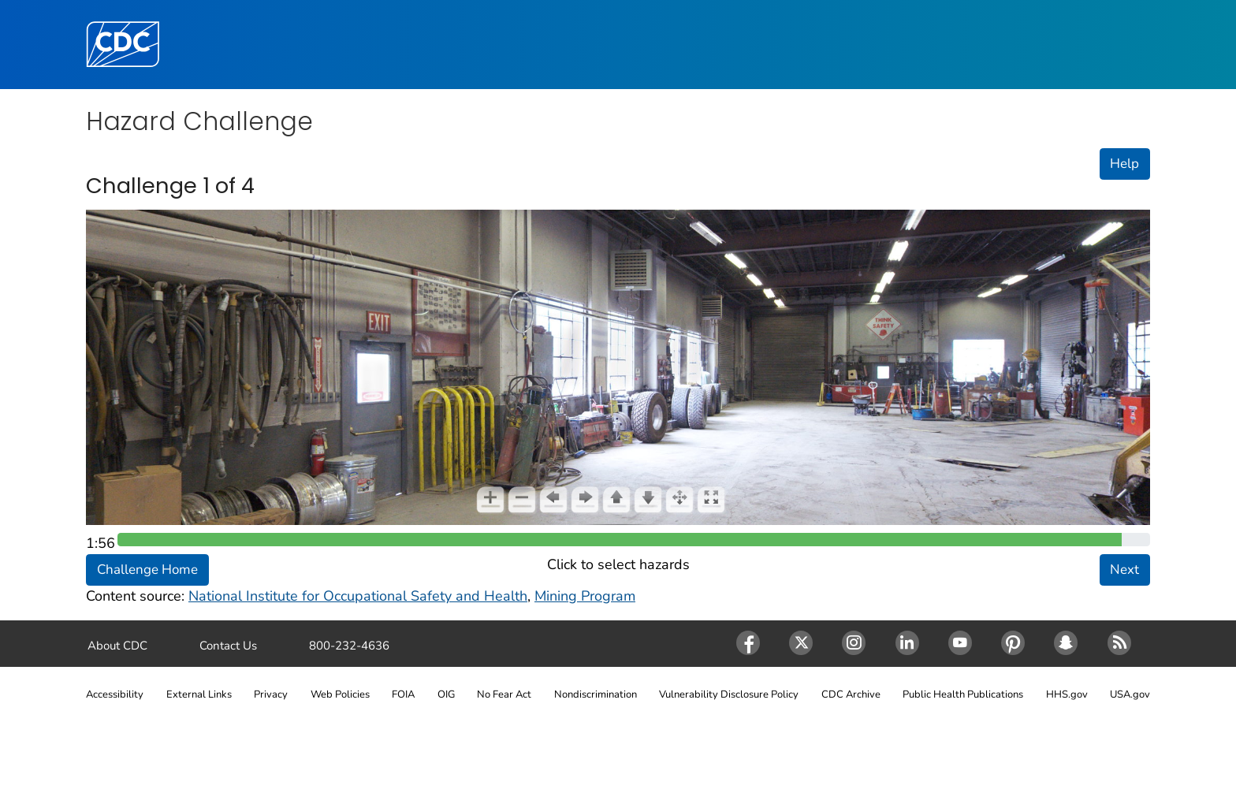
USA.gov (1130, 694)
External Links (199, 694)
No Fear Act (504, 694)
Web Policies (340, 694)
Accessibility (114, 694)
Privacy (271, 694)
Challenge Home (147, 569)
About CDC (117, 645)
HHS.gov (1067, 694)
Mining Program (584, 595)
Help (1124, 164)
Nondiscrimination (595, 694)
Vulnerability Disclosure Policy (729, 694)
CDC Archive (850, 694)
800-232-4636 (349, 645)
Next (1124, 569)
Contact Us (228, 645)
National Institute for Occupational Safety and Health (357, 595)
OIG (446, 694)
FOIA (403, 694)
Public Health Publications (963, 694)
